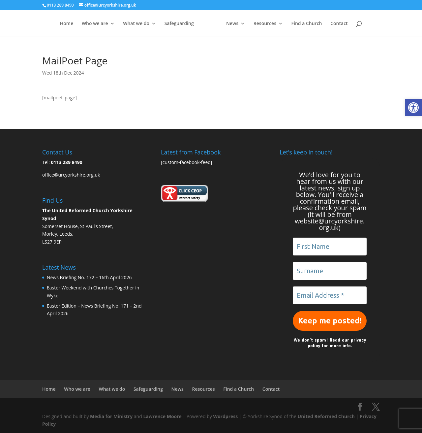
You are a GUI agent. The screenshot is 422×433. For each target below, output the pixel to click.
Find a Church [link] (319, 23)
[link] (413, 107)
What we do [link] (123, 23)
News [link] (245, 23)
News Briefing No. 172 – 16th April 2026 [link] (89, 277)
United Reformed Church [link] (326, 416)
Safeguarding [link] (166, 23)
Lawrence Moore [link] (162, 416)
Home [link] (53, 23)
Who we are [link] (82, 23)
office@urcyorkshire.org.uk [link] (71, 175)
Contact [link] (352, 23)
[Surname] (330, 271)
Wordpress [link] (225, 416)
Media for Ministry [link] (112, 416)
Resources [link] (277, 23)
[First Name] (330, 246)
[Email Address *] (330, 295)
